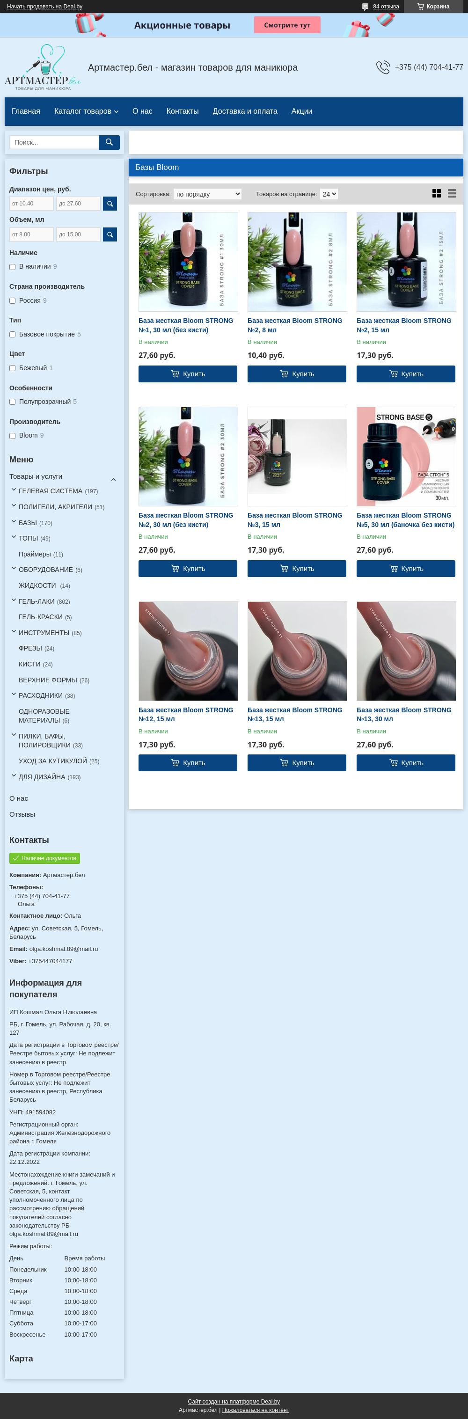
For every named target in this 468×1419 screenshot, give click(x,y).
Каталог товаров (82, 111)
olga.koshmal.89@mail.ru (63, 948)
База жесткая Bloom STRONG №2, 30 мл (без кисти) (186, 520)
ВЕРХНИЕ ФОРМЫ (48, 680)
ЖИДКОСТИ (38, 585)
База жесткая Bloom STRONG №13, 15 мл (295, 714)
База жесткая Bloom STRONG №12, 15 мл (186, 714)
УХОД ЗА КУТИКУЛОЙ (53, 761)
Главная (26, 111)
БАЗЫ (28, 523)
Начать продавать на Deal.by (44, 6)
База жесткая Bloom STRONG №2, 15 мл (404, 325)
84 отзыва (386, 6)
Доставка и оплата (245, 111)
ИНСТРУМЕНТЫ (44, 632)
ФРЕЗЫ (30, 648)
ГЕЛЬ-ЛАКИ (37, 601)
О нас (142, 111)
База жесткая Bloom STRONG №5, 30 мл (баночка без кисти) (405, 520)
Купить (194, 374)
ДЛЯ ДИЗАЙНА (42, 777)
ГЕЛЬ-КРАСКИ (41, 617)
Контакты (183, 111)
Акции (302, 111)
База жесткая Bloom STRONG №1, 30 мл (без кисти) (186, 325)
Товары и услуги (35, 476)
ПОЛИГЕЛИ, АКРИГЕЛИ (55, 507)
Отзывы (22, 814)
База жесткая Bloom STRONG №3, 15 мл (295, 520)
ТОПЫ (28, 538)
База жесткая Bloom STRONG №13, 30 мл (404, 714)
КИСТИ (29, 664)
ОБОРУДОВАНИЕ (46, 569)
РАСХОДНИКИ (41, 695)
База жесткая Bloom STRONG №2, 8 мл (295, 325)
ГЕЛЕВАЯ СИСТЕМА (50, 491)
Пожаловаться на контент (255, 1410)
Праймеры (35, 554)
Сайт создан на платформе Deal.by (234, 1401)
